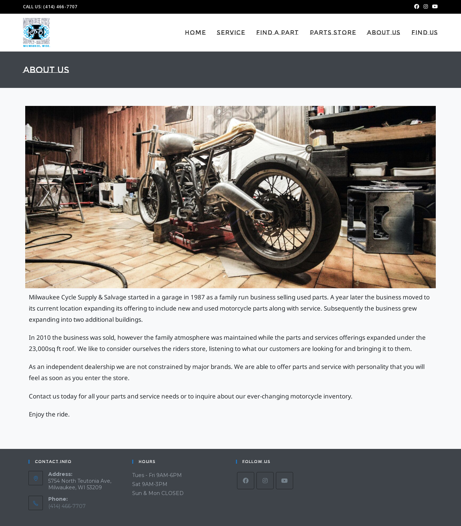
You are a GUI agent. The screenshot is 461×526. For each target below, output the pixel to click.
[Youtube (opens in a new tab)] (434, 6)
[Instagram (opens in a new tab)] (425, 6)
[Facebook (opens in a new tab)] (416, 6)
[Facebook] (245, 480)
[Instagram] (265, 480)
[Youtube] (284, 480)
